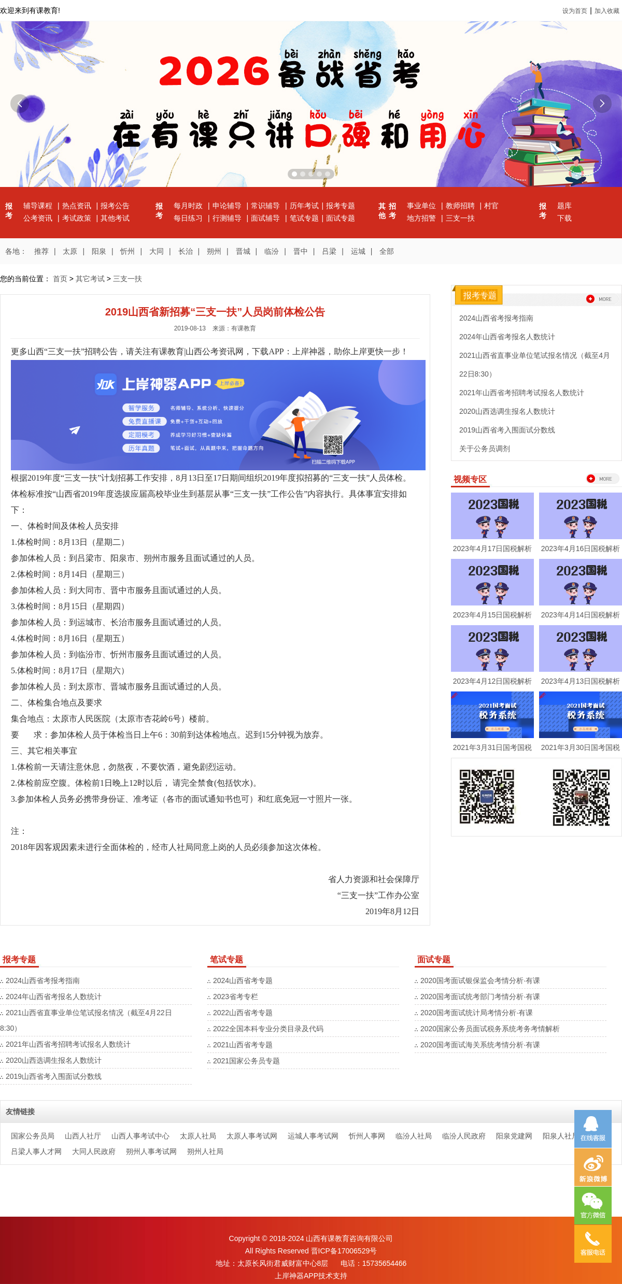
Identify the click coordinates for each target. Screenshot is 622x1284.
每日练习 (189, 218)
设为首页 (574, 11)
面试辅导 (266, 218)
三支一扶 (460, 218)
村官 (491, 205)
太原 (70, 251)
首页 (60, 279)
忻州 (127, 251)
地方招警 (422, 218)
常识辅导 (266, 205)
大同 (156, 251)
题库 (564, 205)
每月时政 (189, 205)
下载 (564, 218)
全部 (386, 251)
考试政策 (77, 218)
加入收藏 (607, 11)
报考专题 (340, 205)
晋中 (300, 251)
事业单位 (422, 205)
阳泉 (99, 251)
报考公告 (115, 205)
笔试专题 (304, 218)
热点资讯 (77, 205)
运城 (358, 251)
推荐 (41, 251)
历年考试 (304, 205)
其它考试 (90, 279)
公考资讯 (38, 218)
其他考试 (115, 218)
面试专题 (340, 218)
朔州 (214, 251)
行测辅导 (228, 218)
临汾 (271, 251)
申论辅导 (228, 205)
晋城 (243, 251)
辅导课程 (38, 205)
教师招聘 (461, 205)
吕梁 (329, 251)
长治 (185, 251)
